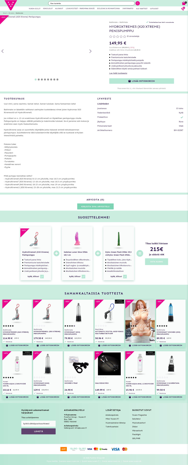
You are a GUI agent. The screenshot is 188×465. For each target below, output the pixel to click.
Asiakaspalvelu (112, 415)
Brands (11, 13)
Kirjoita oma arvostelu (95, 206)
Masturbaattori (139, 423)
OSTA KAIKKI (156, 261)
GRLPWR (136, 438)
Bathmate (19, 13)
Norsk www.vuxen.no (111, 461)
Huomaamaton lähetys (116, 423)
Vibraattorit (137, 431)
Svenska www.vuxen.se (69, 461)
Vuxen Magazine (139, 415)
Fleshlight (136, 434)
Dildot (135, 427)
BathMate (124, 22)
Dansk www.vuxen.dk (132, 461)
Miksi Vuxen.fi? (112, 419)
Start (5, 13)
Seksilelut (136, 419)
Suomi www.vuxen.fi (90, 461)
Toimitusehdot (112, 427)
